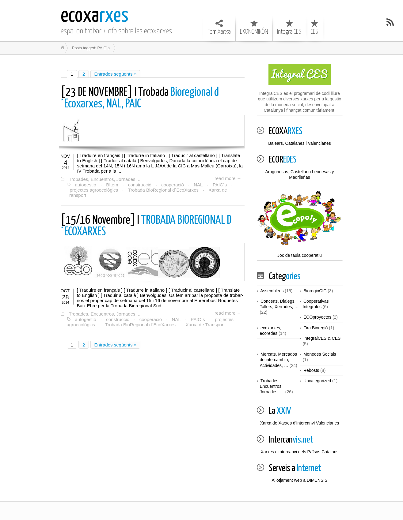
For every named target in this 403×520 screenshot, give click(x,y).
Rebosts (311, 370)
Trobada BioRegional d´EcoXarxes (163, 190)
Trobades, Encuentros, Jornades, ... (105, 179)
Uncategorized (317, 380)
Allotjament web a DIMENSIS (299, 480)
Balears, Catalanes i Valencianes (299, 143)
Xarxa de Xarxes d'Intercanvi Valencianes (299, 423)
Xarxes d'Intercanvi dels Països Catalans (299, 451)
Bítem (112, 184)
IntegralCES (289, 27)
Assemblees (271, 290)
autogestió (85, 184)
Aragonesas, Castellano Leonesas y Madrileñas (299, 174)
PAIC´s (220, 184)
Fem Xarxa (219, 27)
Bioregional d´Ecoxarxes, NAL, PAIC (140, 98)
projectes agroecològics (94, 190)
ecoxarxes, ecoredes (270, 330)
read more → (228, 178)
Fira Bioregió (315, 327)
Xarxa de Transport (205, 324)
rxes (94, 16)
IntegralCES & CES (321, 338)
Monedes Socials (319, 354)
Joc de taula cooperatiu (300, 223)
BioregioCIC (314, 290)
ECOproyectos (317, 317)
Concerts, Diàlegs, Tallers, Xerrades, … (279, 304)
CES (314, 27)
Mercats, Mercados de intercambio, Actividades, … (278, 360)
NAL (198, 184)
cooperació (172, 184)
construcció (139, 184)
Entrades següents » (115, 74)
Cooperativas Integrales (316, 304)
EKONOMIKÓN (254, 27)
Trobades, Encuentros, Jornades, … (272, 386)
